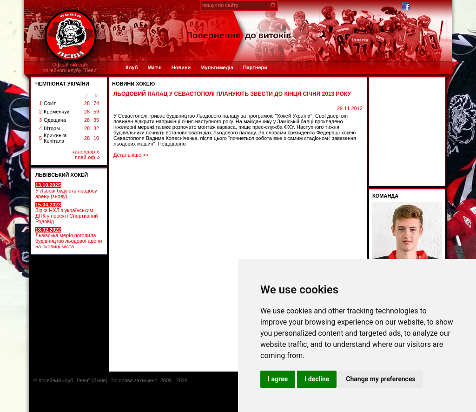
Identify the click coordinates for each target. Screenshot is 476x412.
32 (96, 128)
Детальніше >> (131, 155)
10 (96, 138)
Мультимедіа (216, 67)
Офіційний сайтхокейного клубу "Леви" (71, 67)
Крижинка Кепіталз (55, 138)
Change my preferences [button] (380, 379)
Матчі (154, 67)
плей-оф (87, 157)
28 (87, 103)
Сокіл (50, 103)
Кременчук (56, 111)
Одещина (55, 120)
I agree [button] (278, 379)
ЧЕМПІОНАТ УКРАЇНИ (62, 83)
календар (86, 151)
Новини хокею (133, 83)
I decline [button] (316, 379)
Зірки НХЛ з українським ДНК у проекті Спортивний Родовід (66, 213)
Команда (385, 196)
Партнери (255, 67)
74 (96, 103)
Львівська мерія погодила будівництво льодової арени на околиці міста (68, 238)
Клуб (132, 67)
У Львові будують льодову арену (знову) (66, 190)
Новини (181, 67)
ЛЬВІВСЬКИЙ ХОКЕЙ (61, 175)
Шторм (52, 128)
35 (96, 120)
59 (96, 111)
